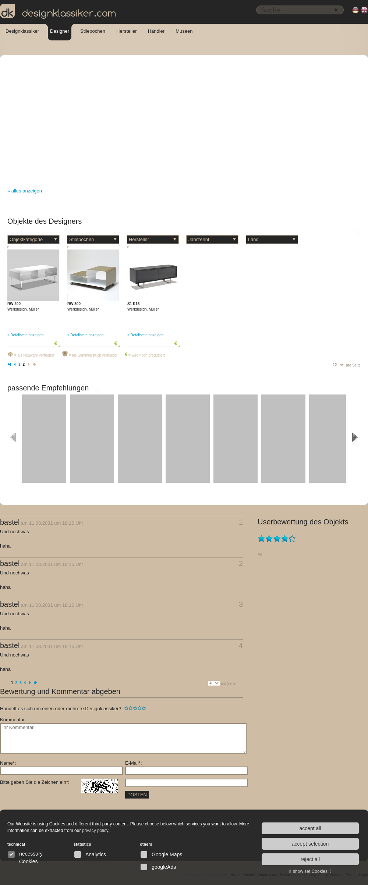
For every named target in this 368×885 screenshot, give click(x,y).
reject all (310, 859)
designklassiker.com (58, 11)
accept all (310, 828)
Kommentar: (13, 719)
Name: (8, 763)
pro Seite (353, 365)
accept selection (310, 844)
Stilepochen (92, 31)
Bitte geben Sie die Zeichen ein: (59, 782)
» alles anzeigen (24, 191)
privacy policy (95, 830)
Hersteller (126, 31)
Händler (156, 31)
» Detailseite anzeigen (25, 335)
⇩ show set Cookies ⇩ (310, 871)
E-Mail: (133, 763)
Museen (184, 31)
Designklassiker (22, 31)
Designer (59, 31)
